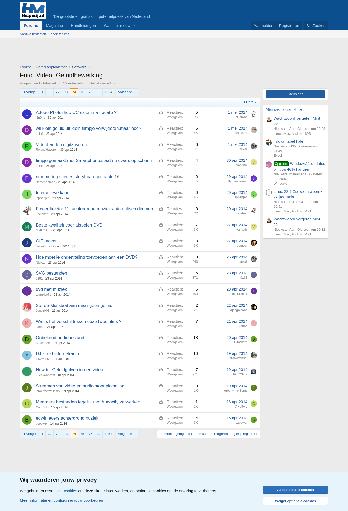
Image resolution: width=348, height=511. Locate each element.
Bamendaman (45, 182)
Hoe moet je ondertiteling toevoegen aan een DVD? (86, 257)
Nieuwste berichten (285, 109)
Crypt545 (42, 407)
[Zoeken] (316, 25)
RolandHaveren (46, 150)
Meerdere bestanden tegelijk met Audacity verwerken (88, 401)
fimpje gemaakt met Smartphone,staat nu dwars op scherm (94, 160)
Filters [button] (248, 102)
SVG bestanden (51, 273)
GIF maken (47, 241)
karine (40, 327)
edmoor (242, 245)
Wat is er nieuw (117, 25)
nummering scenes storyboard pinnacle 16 (77, 176)
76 (90, 92)
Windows (280, 183)
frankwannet (238, 358)
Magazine (54, 25)
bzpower (42, 423)
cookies (70, 491)
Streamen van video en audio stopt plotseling (80, 386)
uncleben (42, 214)
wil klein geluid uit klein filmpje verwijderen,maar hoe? (88, 128)
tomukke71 (43, 295)
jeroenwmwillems (48, 391)
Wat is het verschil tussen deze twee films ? (78, 321)
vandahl (241, 165)
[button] (134, 25)
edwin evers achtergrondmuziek (67, 418)
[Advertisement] (115, 53)
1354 (108, 92)
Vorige (31, 92)
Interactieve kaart (53, 192)
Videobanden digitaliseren (61, 144)
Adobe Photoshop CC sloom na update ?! (77, 112)
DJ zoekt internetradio (57, 353)
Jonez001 (42, 310)
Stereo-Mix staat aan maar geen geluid (74, 305)
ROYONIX (240, 374)
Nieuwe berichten (33, 34)
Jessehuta (43, 246)
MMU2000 (43, 230)
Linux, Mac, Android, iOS (292, 134)
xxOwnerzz (43, 359)
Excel (278, 156)
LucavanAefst (45, 375)
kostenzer (240, 133)
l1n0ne (40, 117)
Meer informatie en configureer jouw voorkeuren (61, 500)
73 (66, 92)
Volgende (125, 92)
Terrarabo (240, 117)
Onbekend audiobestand (60, 337)
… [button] (49, 92)
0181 (39, 278)
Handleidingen (83, 25)
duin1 (39, 134)
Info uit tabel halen (290, 141)
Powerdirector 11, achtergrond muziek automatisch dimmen (94, 208)
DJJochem (43, 343)
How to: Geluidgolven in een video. (70, 369)
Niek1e (40, 262)
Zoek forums (59, 34)
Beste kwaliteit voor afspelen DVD (69, 225)
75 (82, 92)
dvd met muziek (51, 289)
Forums (31, 25)
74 (74, 92)
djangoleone (238, 310)
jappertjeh (43, 198)
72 (57, 92)
